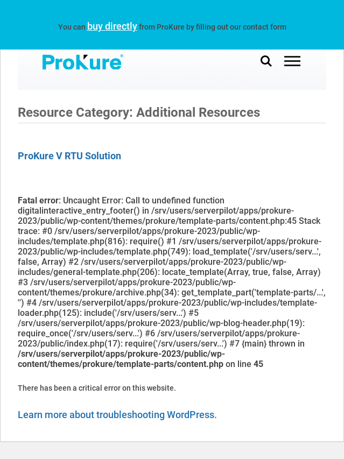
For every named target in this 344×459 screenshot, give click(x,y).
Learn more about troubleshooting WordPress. (117, 414)
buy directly (112, 26)
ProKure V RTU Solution (69, 155)
